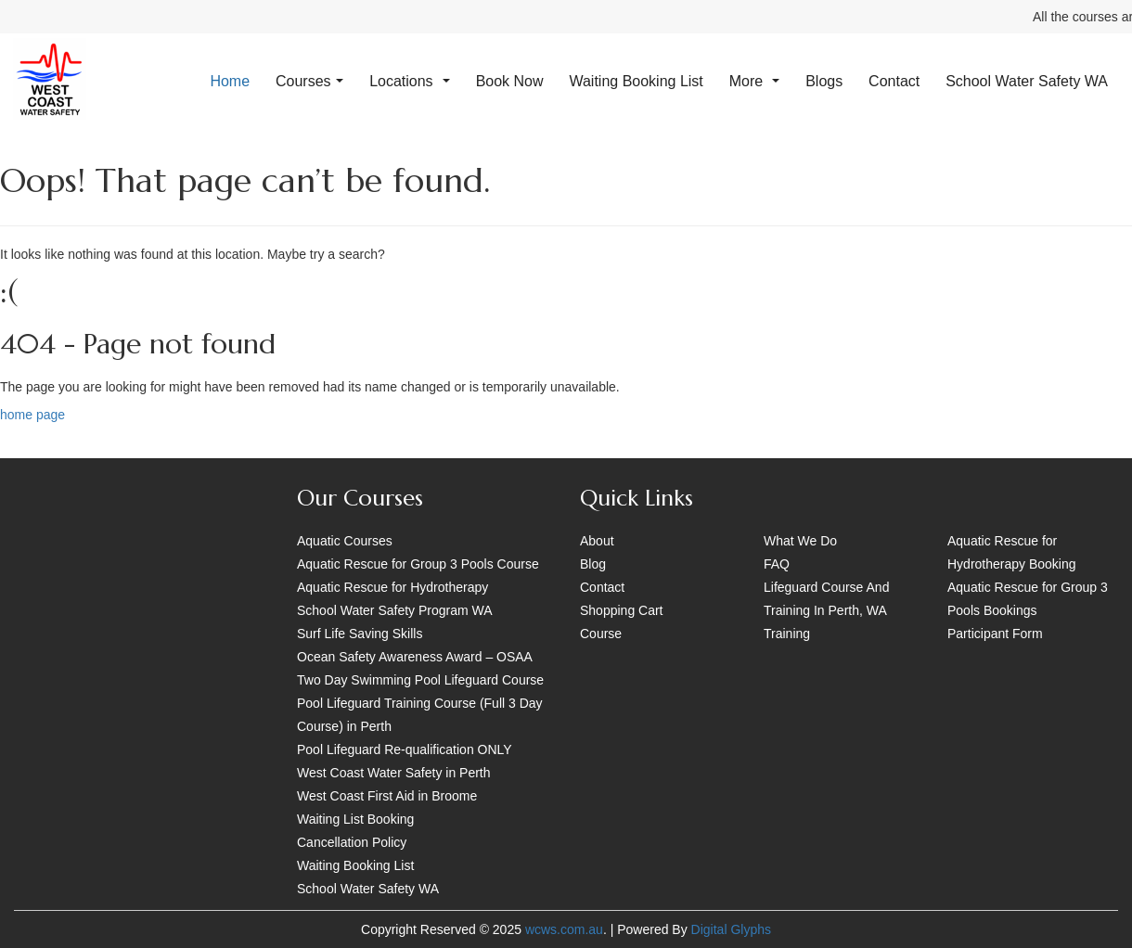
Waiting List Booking (355, 819)
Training (787, 633)
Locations (409, 81)
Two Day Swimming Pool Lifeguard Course (420, 680)
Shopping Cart (621, 610)
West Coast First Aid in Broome (387, 795)
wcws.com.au (564, 929)
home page (32, 414)
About (597, 540)
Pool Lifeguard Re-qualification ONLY (404, 749)
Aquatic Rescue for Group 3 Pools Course (418, 564)
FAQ (777, 564)
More (754, 81)
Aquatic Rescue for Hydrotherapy (392, 587)
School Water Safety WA (1026, 81)
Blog (593, 564)
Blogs (824, 81)
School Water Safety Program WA (395, 610)
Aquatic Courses (344, 540)
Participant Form (995, 633)
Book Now (510, 81)
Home (230, 81)
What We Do (800, 540)
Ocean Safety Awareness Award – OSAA (415, 656)
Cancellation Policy (351, 842)
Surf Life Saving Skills (359, 633)
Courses (309, 81)
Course (601, 633)
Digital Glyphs (731, 929)
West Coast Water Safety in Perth (394, 772)
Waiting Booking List (635, 81)
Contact (894, 81)
